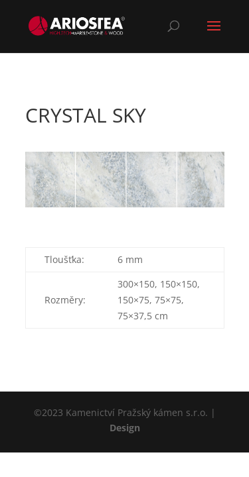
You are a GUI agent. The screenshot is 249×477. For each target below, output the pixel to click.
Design (125, 427)
